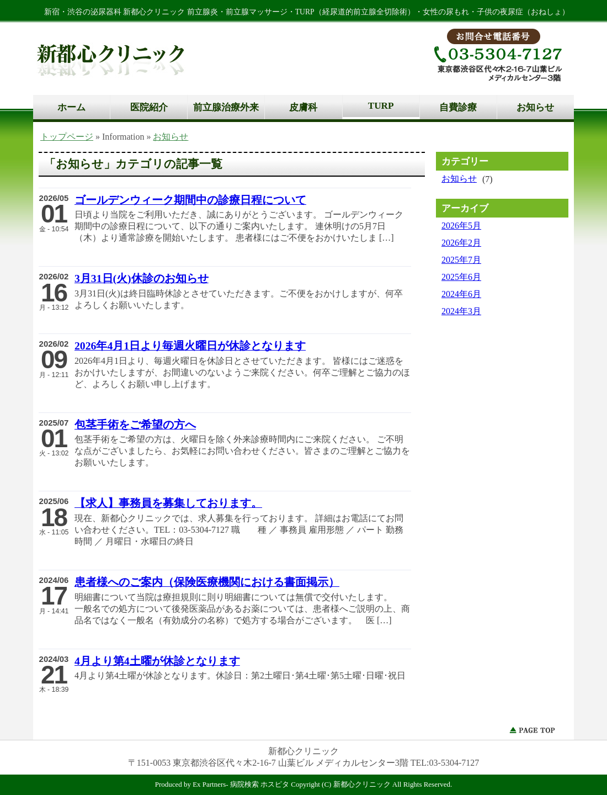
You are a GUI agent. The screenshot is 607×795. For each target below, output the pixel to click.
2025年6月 (461, 277)
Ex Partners (209, 784)
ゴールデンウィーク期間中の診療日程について (190, 200)
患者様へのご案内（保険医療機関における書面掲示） (206, 582)
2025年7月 (461, 259)
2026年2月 (461, 242)
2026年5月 (461, 225)
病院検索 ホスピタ (259, 784)
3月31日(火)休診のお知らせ (141, 278)
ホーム (71, 107)
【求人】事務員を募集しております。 (168, 503)
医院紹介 (149, 107)
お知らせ (535, 107)
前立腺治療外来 (226, 107)
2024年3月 (461, 311)
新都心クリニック (362, 784)
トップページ (66, 136)
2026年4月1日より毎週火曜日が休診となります (190, 346)
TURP (381, 105)
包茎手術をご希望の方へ (135, 424)
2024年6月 (461, 294)
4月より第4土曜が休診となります (157, 661)
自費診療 (458, 107)
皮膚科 (303, 107)
